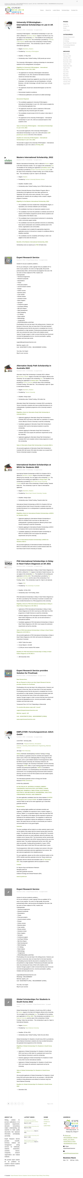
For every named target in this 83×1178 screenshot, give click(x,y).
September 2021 (67, 66)
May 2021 (65, 74)
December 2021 (67, 60)
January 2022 (66, 58)
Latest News (66, 30)
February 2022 (67, 56)
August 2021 (66, 67)
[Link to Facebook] (77, 1)
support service (39, 29)
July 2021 (65, 70)
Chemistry (25, 745)
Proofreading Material (32, 675)
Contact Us (66, 26)
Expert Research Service (28, 257)
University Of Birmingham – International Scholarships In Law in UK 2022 (35, 24)
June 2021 (66, 71)
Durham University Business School (40, 169)
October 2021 (66, 64)
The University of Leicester (32, 585)
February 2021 (67, 79)
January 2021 (66, 81)
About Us (65, 24)
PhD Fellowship (26, 750)
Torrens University (28, 382)
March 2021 (66, 77)
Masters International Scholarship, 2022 (35, 157)
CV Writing (66, 41)
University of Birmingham (32, 51)
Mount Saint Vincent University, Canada (36, 493)
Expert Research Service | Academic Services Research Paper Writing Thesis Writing (30, 1175)
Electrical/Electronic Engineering (36, 745)
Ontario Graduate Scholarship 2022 (31, 1126)
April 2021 (66, 75)
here (33, 37)
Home (64, 28)
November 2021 (67, 62)
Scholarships (30, 29)
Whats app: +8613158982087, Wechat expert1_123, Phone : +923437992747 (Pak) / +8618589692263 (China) (70, 1139)
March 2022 (66, 54)
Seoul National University (32, 1028)
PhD (30, 572)
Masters (35, 35)
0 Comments (29, 1004)
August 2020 (66, 83)
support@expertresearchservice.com (73, 1153)
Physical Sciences (29, 743)
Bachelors (29, 35)
